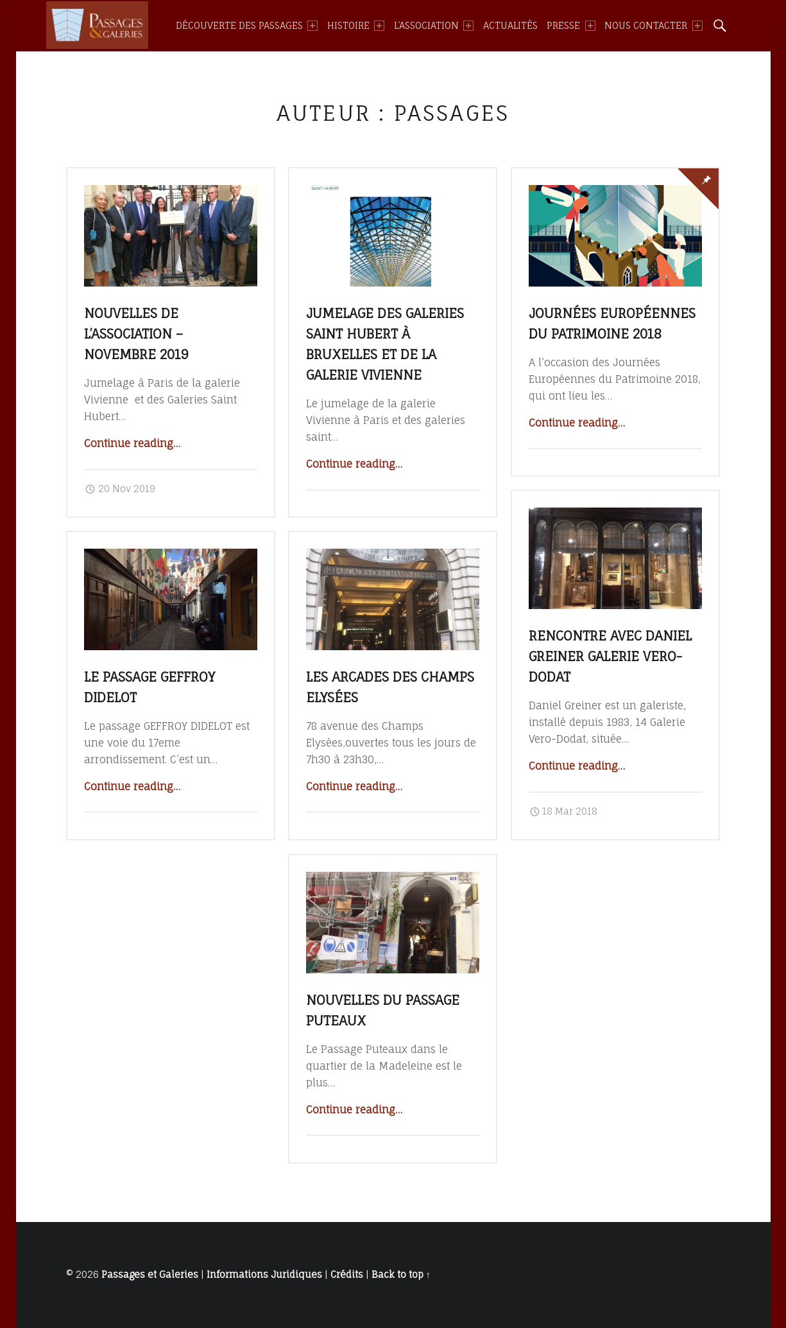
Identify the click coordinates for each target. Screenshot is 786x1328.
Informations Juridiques (264, 1274)
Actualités (510, 25)
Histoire (355, 25)
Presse (571, 25)
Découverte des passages (247, 25)
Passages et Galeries (149, 1274)
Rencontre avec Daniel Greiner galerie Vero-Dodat (610, 656)
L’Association (434, 25)
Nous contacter (653, 25)
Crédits (346, 1274)
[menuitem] (247, 25)
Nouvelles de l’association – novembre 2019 (136, 333)
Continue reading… (132, 443)
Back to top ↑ (401, 1274)
